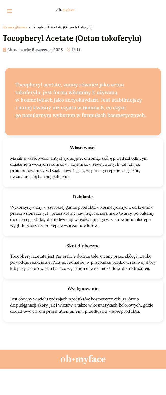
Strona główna (15, 27)
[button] (9, 11)
